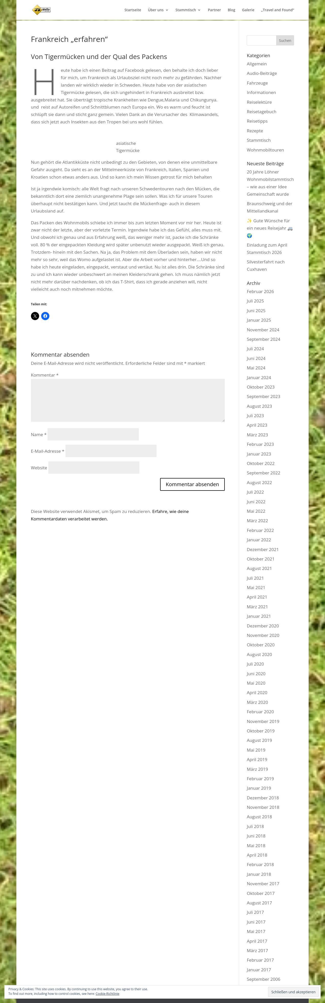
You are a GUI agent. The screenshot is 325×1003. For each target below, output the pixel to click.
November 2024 (263, 330)
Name (39, 434)
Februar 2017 (260, 960)
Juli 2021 (255, 578)
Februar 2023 (260, 444)
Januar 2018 (259, 874)
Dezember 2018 (263, 798)
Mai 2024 (256, 368)
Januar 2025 (259, 320)
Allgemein (257, 64)
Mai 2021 (256, 587)
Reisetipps (257, 121)
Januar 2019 (259, 788)
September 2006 (263, 979)
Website (39, 468)
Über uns (155, 10)
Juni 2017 (256, 922)
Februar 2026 (260, 291)
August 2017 (259, 903)
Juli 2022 (255, 492)
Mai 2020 (256, 683)
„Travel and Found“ (277, 10)
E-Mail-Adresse (47, 451)
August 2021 (259, 568)
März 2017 (257, 950)
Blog (231, 10)
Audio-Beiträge (262, 73)
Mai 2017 (256, 931)
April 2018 (257, 855)
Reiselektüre (259, 102)
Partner (214, 10)
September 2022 (263, 473)
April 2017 (257, 941)
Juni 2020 (256, 674)
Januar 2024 (259, 377)
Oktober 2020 (261, 645)
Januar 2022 (259, 540)
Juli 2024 (255, 349)
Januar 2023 (259, 454)
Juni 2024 (256, 358)
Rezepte (255, 131)
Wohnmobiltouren (265, 150)
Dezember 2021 (263, 549)
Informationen (261, 92)
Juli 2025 (255, 301)
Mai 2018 (256, 845)
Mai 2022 (256, 511)
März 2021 (257, 607)
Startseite (133, 10)
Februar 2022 (260, 530)
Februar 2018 (260, 864)
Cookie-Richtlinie (107, 994)
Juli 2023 (255, 415)
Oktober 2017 (261, 893)
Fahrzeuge (257, 83)
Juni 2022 (256, 502)
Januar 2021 (259, 616)
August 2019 (259, 740)
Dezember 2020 (263, 626)
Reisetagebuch (261, 111)
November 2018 (263, 807)
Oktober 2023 (261, 387)
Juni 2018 (256, 836)
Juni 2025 (256, 310)
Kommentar (45, 375)
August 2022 (259, 482)
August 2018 (259, 817)
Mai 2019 (256, 750)
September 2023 (263, 396)
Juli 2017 (255, 912)
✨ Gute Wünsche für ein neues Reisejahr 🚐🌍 (270, 228)
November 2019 (263, 721)
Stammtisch (185, 10)
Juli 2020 (255, 664)
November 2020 (263, 635)
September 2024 (263, 339)
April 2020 (257, 692)
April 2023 (257, 425)
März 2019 (257, 769)
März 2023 (257, 435)
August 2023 (259, 406)
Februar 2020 (260, 712)
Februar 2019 (260, 779)
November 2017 (263, 884)
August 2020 (259, 654)
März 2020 (257, 702)
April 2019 (257, 759)
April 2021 (257, 597)
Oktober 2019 (261, 731)
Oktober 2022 (261, 463)
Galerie (248, 10)
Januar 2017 (259, 970)
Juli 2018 (255, 826)
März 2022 (257, 520)
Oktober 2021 (261, 559)
